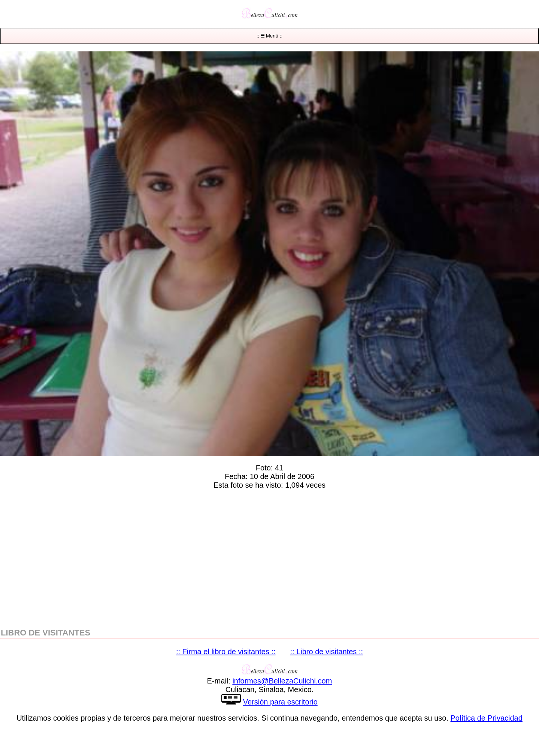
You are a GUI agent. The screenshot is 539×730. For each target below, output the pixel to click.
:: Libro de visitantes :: (326, 651)
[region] (269, 557)
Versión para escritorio (280, 702)
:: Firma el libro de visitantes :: (226, 651)
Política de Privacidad (487, 718)
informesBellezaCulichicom (282, 681)
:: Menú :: (269, 36)
